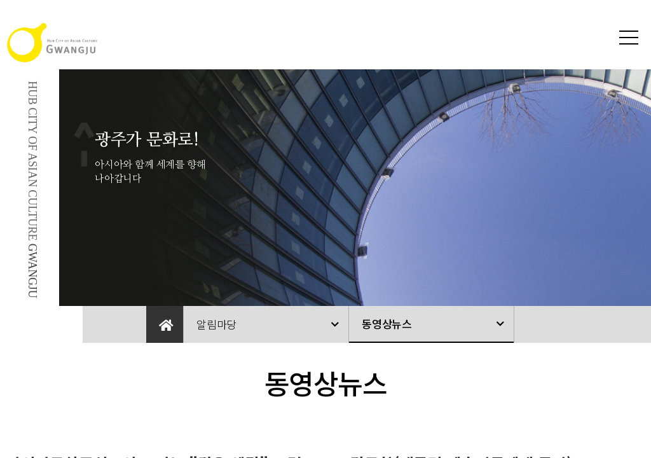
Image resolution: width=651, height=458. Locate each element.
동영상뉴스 (387, 323)
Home (164, 324)
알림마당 (216, 324)
